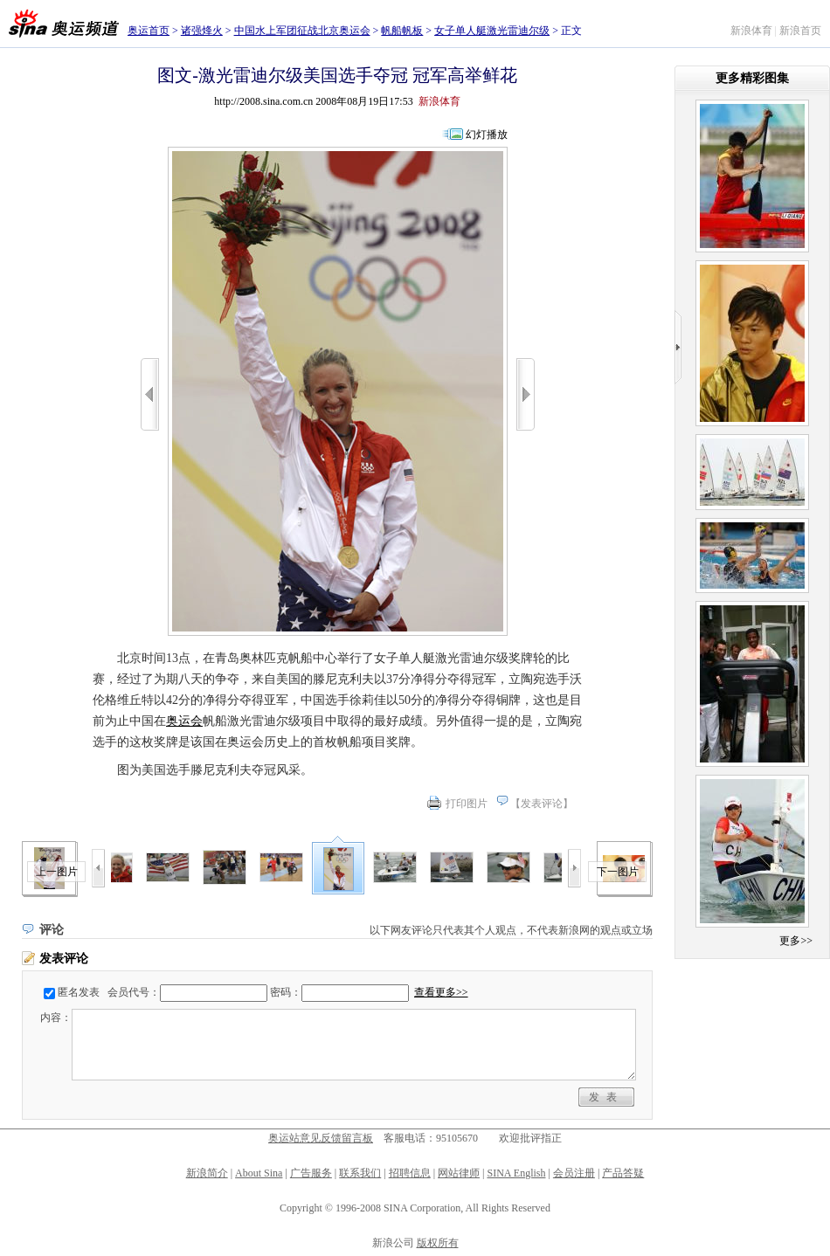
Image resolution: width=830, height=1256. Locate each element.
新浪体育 (751, 30)
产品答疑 (623, 1173)
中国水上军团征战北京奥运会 (302, 30)
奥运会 (184, 721)
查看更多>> (441, 992)
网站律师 (459, 1173)
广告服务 (311, 1173)
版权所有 (438, 1243)
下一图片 (618, 872)
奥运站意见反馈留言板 (320, 1138)
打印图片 (467, 803)
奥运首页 (148, 30)
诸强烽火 (202, 30)
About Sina (258, 1173)
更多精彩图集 (752, 78)
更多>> (796, 941)
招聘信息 (410, 1173)
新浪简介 (207, 1173)
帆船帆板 (402, 30)
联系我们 (360, 1173)
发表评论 (542, 803)
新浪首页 (800, 30)
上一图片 (57, 872)
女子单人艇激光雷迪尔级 (492, 30)
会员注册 (574, 1173)
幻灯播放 (487, 134)
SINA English (516, 1173)
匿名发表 (79, 992)
